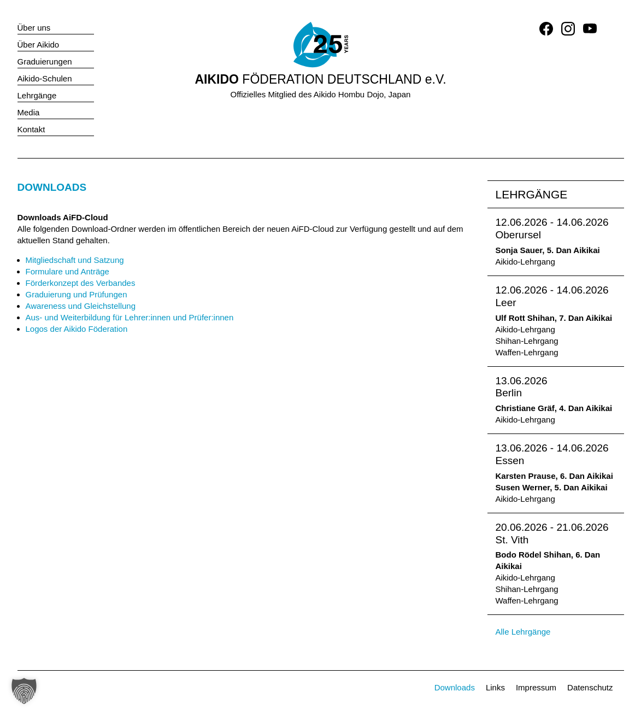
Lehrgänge (37, 95)
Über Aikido (38, 44)
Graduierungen (44, 61)
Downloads (454, 687)
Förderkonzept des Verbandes (81, 283)
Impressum (536, 687)
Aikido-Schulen (44, 78)
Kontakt (31, 129)
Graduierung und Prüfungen (76, 294)
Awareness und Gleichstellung (81, 305)
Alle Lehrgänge (523, 631)
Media (28, 112)
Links (495, 687)
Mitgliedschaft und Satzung (75, 260)
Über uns (34, 27)
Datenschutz (590, 687)
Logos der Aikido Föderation (77, 328)
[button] (24, 691)
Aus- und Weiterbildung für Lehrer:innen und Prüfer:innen (130, 317)
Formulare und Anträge (67, 271)
